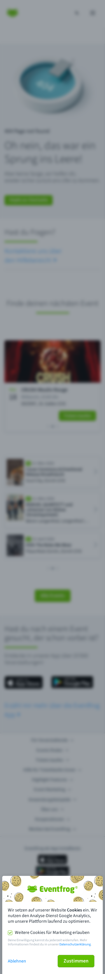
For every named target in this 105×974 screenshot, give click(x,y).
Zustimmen (76, 960)
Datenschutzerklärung (75, 944)
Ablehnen (17, 961)
